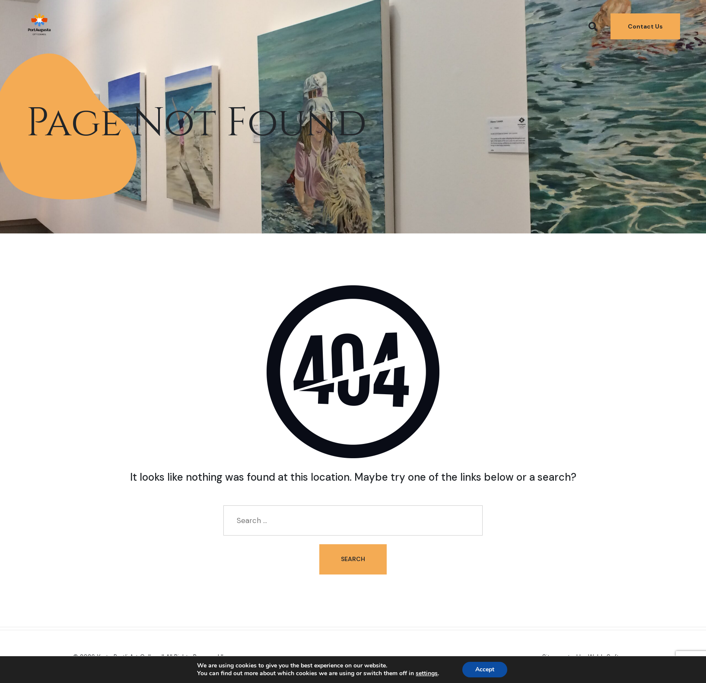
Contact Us (645, 26)
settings (427, 673)
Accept (484, 669)
